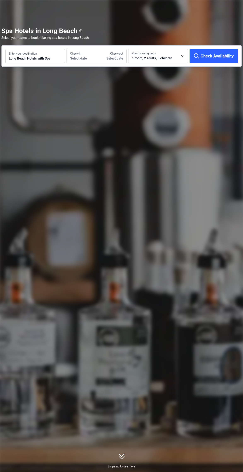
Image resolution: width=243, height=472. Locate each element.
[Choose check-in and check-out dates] (82, 56)
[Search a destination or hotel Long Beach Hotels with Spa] (35, 56)
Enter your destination (23, 53)
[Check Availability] (214, 56)
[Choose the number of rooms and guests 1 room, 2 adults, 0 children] (158, 56)
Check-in (75, 53)
